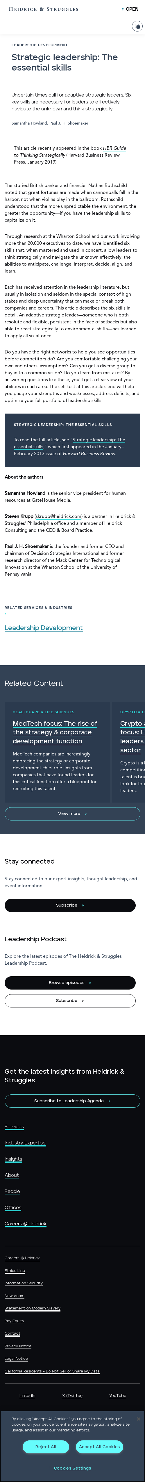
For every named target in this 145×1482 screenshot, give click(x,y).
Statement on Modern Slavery (32, 1308)
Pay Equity (14, 1321)
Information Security (24, 1283)
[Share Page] (137, 26)
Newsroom (14, 1296)
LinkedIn (27, 1396)
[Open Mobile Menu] (130, 9)
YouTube (117, 1396)
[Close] (138, 1419)
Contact (12, 1333)
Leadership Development (44, 628)
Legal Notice (16, 1359)
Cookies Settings (72, 1468)
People (12, 1191)
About (12, 1175)
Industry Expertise (25, 1143)
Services (14, 1127)
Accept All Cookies (99, 1447)
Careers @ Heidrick (25, 1224)
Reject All (45, 1447)
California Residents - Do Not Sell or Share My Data (52, 1371)
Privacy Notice (18, 1346)
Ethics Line (15, 1271)
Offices (13, 1207)
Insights (13, 1159)
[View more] (72, 813)
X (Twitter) (72, 1396)
